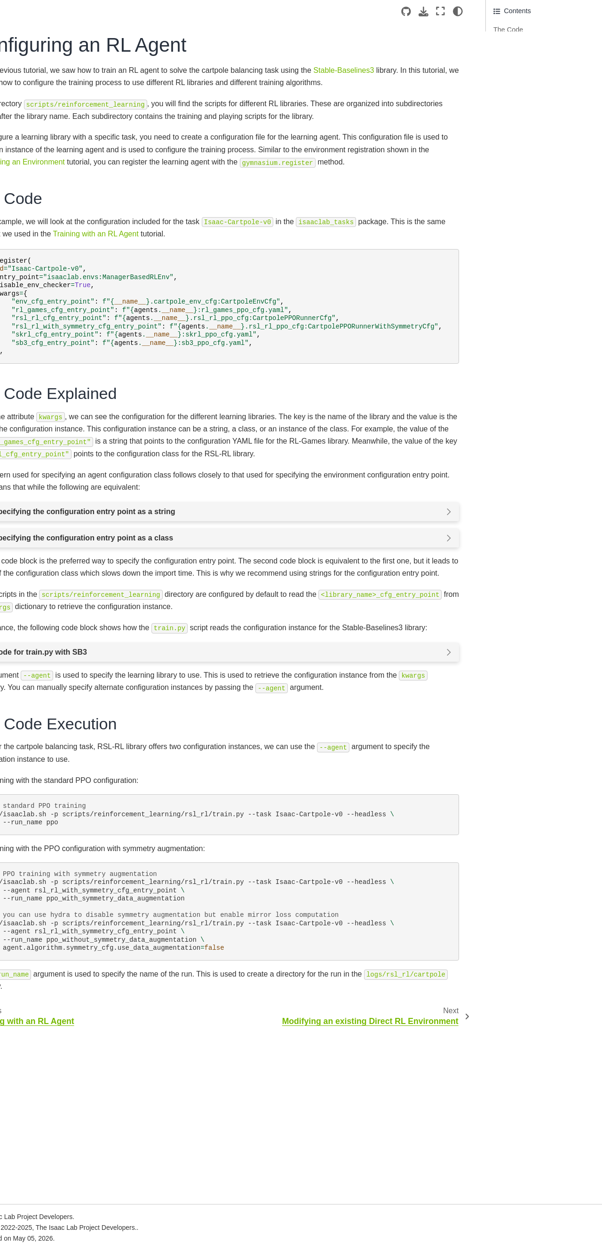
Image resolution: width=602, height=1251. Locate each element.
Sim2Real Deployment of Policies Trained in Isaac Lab (55, 1146)
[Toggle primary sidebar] (136, 11)
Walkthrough (31, 349)
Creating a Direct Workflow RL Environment (65, 605)
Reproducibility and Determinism (61, 1032)
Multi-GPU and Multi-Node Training (51, 967)
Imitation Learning (39, 878)
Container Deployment (45, 239)
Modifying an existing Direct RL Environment (66, 676)
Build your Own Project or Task (50, 329)
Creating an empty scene (57, 379)
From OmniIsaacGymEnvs (52, 1206)
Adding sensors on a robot (59, 723)
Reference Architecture (46, 269)
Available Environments (47, 848)
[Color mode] (458, 11)
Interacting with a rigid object (62, 450)
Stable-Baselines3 (198, 82)
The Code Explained (523, 44)
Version (64, 115)
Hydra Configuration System (54, 947)
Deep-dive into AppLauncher (62, 409)
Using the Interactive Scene (61, 532)
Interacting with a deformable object (63, 486)
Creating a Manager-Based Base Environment (60, 553)
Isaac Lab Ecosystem (44, 209)
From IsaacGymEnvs (43, 1191)
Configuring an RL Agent (59, 655)
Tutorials (26, 364)
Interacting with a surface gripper (57, 512)
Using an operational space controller (61, 758)
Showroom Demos (40, 892)
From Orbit (28, 1221)
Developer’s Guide (40, 794)
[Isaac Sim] (45, 147)
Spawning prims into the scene (66, 395)
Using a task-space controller (63, 738)
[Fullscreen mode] (440, 11)
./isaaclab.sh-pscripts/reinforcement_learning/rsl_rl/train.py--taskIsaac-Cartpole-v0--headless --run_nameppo (308, 975)
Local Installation (37, 224)
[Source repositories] (406, 11)
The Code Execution (523, 59)
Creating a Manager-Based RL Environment (65, 579)
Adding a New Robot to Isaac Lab (63, 430)
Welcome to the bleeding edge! (58, 1072)
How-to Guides (34, 778)
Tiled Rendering (36, 1003)
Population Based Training (51, 988)
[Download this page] (423, 11)
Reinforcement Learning (48, 863)
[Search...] (43, 171)
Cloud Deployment (40, 254)
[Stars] (91, 147)
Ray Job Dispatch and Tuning (56, 1018)
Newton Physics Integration (53, 1087)
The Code (508, 29)
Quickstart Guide (37, 309)
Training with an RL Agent (58, 640)
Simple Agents (33, 907)
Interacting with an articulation (64, 465)
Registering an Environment (61, 626)
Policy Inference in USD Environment (55, 702)
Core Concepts (34, 833)
